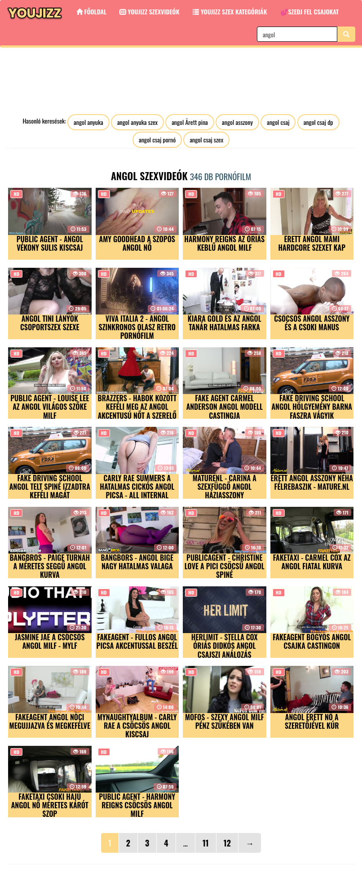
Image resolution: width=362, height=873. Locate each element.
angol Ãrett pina (190, 122)
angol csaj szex (206, 139)
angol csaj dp (318, 122)
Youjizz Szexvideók (149, 11)
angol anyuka (88, 122)
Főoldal (91, 11)
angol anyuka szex (137, 122)
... (185, 843)
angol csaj (278, 122)
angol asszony (237, 122)
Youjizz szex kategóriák (230, 11)
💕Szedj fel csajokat (309, 11)
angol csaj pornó (157, 139)
